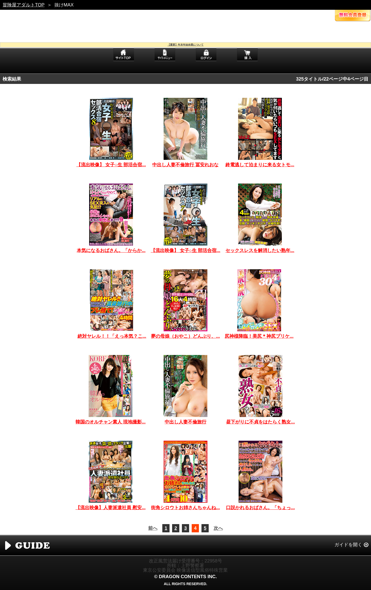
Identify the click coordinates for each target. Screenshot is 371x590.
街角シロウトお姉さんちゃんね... (185, 507)
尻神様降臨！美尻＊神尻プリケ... (259, 336)
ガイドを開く (348, 544)
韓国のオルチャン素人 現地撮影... (110, 421)
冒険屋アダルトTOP (24, 4)
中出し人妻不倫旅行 (185, 421)
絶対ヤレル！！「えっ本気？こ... (112, 336)
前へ (152, 528)
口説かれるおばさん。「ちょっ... (260, 507)
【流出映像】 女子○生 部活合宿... (111, 164)
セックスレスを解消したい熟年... (259, 250)
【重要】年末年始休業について (185, 44)
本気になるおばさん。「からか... (111, 250)
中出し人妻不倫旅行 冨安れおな (185, 164)
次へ (218, 528)
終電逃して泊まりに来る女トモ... (259, 164)
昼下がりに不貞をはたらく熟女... (260, 421)
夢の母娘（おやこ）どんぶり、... (185, 336)
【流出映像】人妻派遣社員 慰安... (110, 507)
